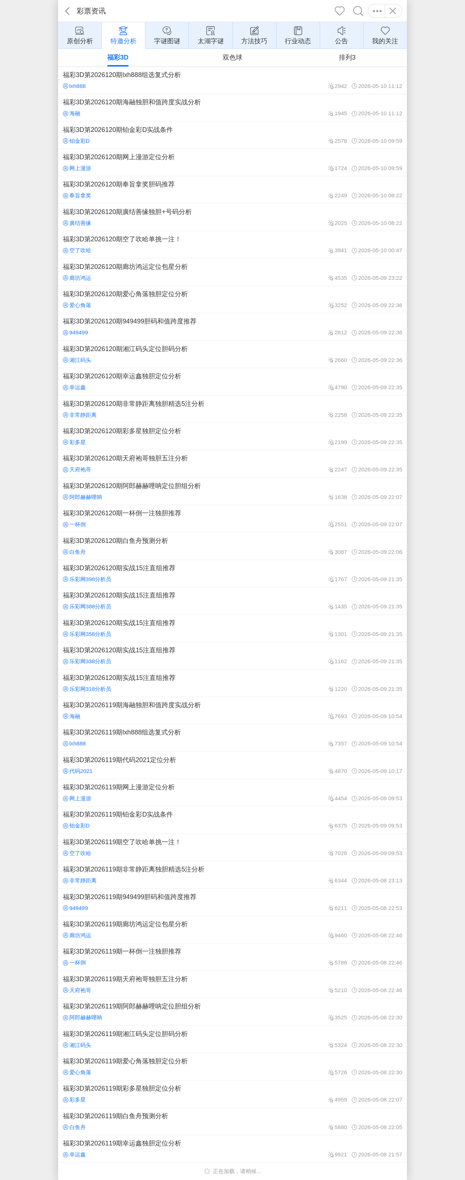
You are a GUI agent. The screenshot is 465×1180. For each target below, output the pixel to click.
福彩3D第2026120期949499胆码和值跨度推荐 (232, 326)
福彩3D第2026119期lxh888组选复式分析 (232, 737)
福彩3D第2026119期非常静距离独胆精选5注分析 (232, 874)
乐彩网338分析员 (87, 661)
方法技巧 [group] (254, 35)
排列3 (347, 57)
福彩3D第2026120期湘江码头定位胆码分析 (232, 354)
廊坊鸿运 (77, 278)
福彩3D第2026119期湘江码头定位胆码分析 (232, 1039)
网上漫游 (77, 168)
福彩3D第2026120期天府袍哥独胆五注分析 (232, 463)
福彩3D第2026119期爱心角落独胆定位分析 (232, 1066)
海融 (71, 113)
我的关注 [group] (385, 35)
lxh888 (74, 86)
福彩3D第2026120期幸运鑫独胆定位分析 (232, 381)
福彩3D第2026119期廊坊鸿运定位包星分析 (232, 929)
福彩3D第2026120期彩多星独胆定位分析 (232, 436)
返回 (67, 11)
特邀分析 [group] (123, 35)
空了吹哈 (77, 250)
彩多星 (74, 442)
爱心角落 (77, 305)
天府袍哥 (77, 469)
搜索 (358, 11)
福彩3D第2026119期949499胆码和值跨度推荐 (232, 902)
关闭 (392, 10)
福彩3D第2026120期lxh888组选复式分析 (232, 80)
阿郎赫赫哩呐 (82, 497)
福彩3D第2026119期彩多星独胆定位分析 (232, 1093)
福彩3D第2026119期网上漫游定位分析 (232, 792)
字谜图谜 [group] (167, 35)
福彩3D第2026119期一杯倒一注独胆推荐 (232, 956)
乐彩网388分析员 (87, 606)
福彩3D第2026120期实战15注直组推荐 (232, 573)
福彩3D (118, 57)
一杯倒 (74, 524)
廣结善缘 (77, 223)
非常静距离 (80, 415)
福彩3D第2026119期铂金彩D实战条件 (232, 819)
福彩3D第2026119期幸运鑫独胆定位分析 (232, 1148)
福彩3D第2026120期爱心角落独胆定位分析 (232, 299)
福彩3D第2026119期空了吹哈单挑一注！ (232, 847)
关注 (340, 11)
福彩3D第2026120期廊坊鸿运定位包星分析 (232, 271)
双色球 (232, 57)
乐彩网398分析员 (87, 579)
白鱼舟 (74, 552)
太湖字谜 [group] (211, 35)
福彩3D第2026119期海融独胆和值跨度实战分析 (232, 710)
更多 (377, 10)
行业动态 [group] (298, 35)
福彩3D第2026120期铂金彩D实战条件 (232, 134)
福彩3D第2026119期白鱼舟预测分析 (232, 1121)
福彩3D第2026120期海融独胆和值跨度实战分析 (232, 107)
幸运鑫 (74, 387)
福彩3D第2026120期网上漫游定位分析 (232, 162)
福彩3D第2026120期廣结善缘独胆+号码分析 (232, 217)
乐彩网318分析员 (87, 689)
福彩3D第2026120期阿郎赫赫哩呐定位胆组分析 (232, 491)
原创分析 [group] (80, 35)
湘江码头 (77, 360)
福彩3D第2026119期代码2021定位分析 (232, 765)
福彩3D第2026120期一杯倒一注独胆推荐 (232, 518)
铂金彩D (76, 141)
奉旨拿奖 (77, 195)
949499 (75, 332)
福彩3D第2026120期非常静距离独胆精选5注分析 (232, 408)
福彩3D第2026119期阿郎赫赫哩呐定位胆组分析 (232, 1011)
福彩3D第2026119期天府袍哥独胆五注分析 (232, 984)
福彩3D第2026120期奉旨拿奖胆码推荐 (232, 189)
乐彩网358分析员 (87, 634)
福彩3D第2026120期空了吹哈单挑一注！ (232, 244)
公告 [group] (341, 35)
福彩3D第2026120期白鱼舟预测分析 (232, 545)
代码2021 (78, 771)
